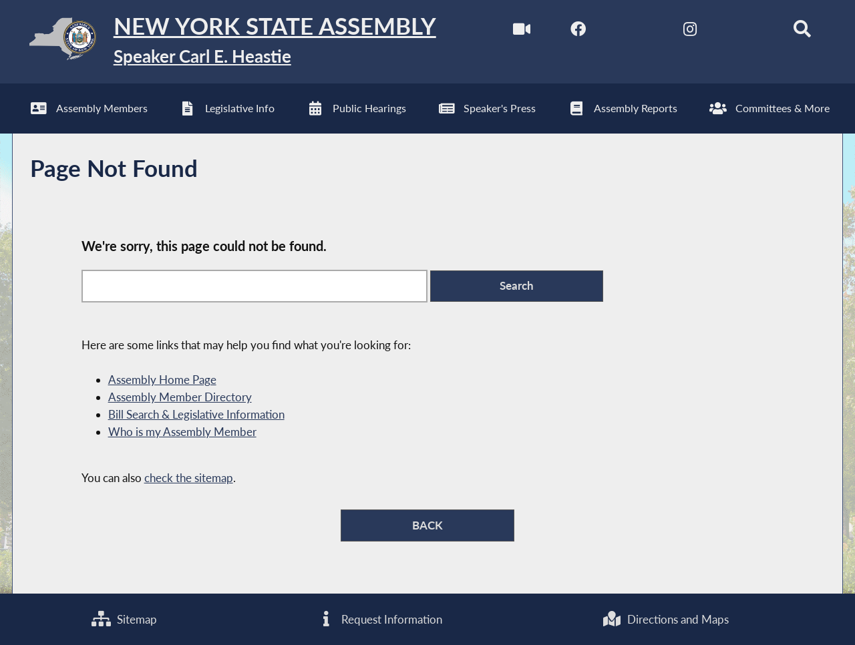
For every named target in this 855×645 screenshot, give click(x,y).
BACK (427, 525)
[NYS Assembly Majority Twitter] (634, 32)
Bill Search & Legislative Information (196, 414)
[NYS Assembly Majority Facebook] (578, 32)
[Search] (802, 32)
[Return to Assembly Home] (224, 41)
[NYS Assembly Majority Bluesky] (746, 32)
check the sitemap (188, 478)
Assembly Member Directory (180, 397)
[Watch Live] (522, 32)
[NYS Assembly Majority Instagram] (690, 32)
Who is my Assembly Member (182, 432)
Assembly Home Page (162, 380)
